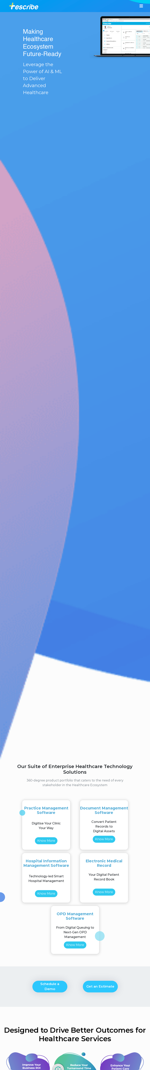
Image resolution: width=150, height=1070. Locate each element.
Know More (46, 841)
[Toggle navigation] (141, 6)
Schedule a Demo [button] (49, 986)
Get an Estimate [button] (100, 986)
